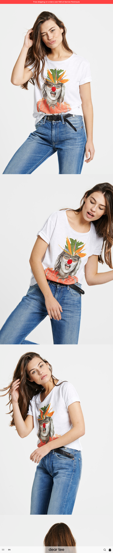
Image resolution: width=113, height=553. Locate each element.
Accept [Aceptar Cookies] (55, 549)
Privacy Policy (35, 536)
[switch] (83, 541)
